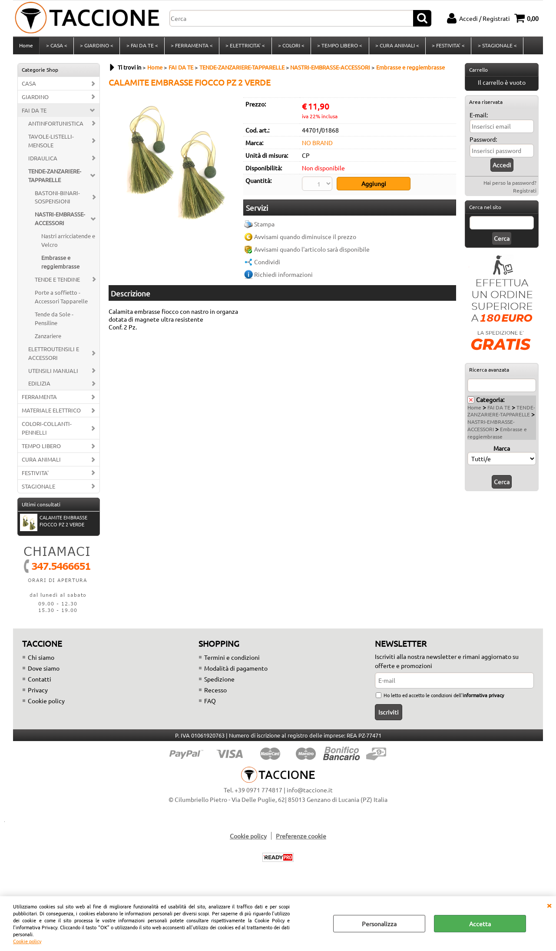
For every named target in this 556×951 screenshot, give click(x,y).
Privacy (38, 692)
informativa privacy (483, 697)
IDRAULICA (42, 160)
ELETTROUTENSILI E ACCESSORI (53, 356)
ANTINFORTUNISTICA (55, 126)
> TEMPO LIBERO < (338, 46)
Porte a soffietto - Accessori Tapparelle (61, 299)
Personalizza (379, 924)
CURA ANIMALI (41, 462)
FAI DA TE (34, 112)
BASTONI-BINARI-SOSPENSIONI (57, 200)
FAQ (210, 703)
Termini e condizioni (232, 660)
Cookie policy (27, 941)
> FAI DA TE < (141, 46)
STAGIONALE (38, 488)
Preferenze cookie (301, 838)
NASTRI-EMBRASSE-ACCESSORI (60, 221)
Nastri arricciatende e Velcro (68, 243)
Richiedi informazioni (283, 276)
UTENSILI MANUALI (53, 373)
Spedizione (219, 681)
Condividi (267, 264)
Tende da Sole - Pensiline (54, 321)
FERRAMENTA (39, 399)
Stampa (264, 226)
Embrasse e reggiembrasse (60, 264)
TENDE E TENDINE (57, 282)
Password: (483, 142)
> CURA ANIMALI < (395, 46)
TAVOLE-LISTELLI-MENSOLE (51, 143)
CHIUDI (549, 905)
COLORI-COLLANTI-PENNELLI (47, 430)
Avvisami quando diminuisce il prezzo (305, 239)
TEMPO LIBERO (41, 448)
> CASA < (56, 46)
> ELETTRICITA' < (244, 46)
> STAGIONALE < (495, 46)
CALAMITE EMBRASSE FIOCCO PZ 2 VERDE (53, 524)
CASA (29, 86)
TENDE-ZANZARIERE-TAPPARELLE (54, 178)
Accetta (480, 924)
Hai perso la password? (509, 185)
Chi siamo (41, 660)
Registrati (524, 193)
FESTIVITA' (35, 475)
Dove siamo (44, 671)
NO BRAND (317, 145)
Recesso (215, 692)
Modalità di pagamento (236, 671)
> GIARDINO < (96, 46)
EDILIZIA (39, 386)
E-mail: (479, 117)
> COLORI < (290, 46)
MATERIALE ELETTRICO (51, 413)
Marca (501, 451)
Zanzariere (48, 338)
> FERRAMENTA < (191, 46)
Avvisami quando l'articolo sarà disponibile (312, 251)
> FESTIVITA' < (446, 46)
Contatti (39, 681)
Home (26, 46)
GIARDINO (35, 99)
